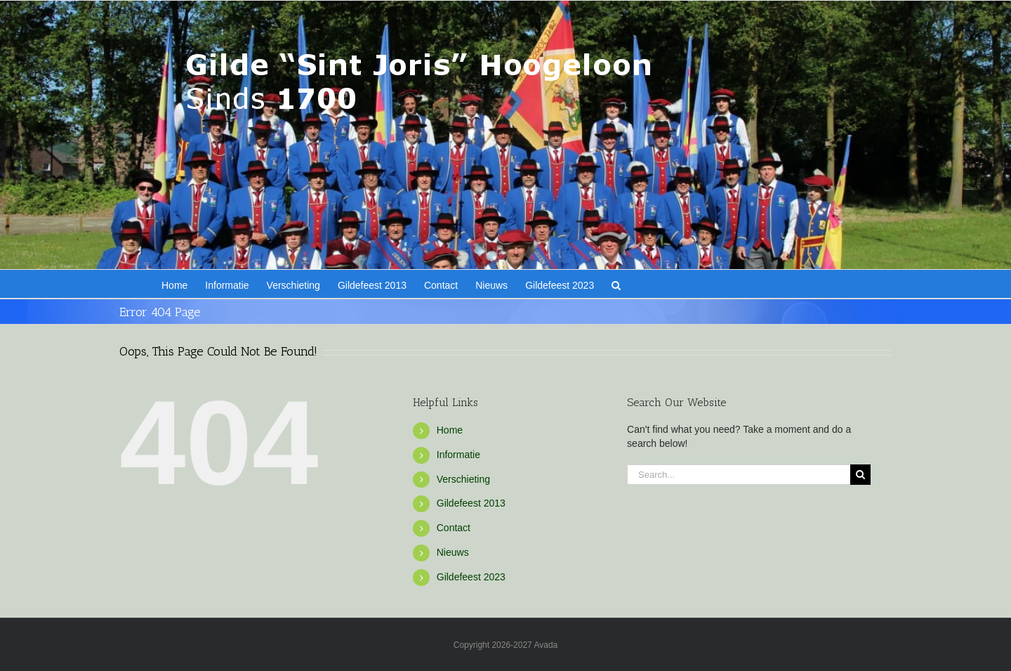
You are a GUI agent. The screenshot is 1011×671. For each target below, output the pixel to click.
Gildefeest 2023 (471, 576)
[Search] (860, 474)
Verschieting (463, 479)
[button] (616, 284)
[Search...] (738, 474)
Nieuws (453, 552)
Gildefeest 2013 (471, 503)
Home (450, 430)
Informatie (458, 454)
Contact (453, 527)
